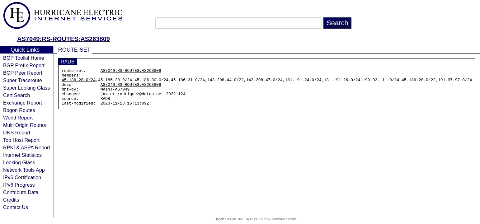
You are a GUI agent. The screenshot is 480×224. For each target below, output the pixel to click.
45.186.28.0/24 (79, 82)
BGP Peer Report (22, 73)
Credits (11, 200)
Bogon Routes (19, 110)
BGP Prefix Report (24, 65)
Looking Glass (19, 162)
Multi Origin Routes (24, 125)
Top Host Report (21, 140)
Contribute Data (20, 192)
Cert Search (16, 95)
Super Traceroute (22, 80)
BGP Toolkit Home (23, 58)
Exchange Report (22, 102)
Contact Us (15, 207)
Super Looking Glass (26, 88)
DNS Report (16, 132)
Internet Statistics (22, 155)
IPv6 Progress (19, 185)
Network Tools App (24, 170)
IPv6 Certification (22, 177)
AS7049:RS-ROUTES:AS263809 (63, 38)
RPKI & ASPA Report (26, 147)
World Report (18, 117)
